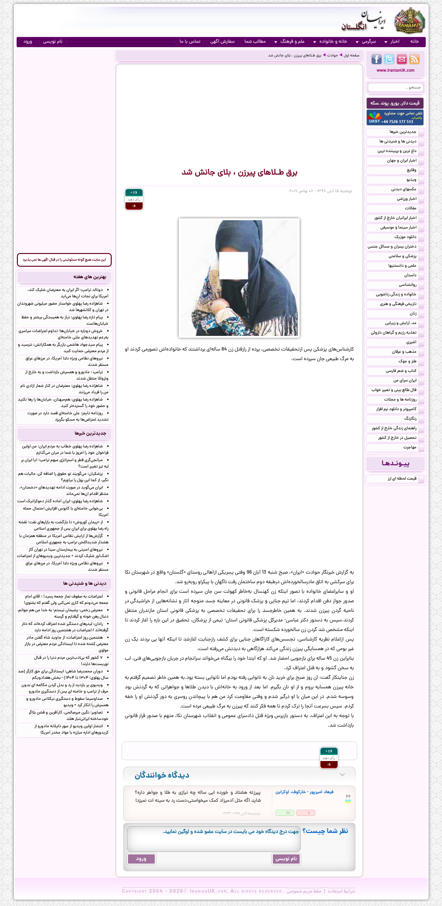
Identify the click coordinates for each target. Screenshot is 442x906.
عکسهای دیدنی (407, 189)
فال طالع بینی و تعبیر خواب (397, 390)
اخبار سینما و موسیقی (402, 228)
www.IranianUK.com (396, 71)
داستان (414, 275)
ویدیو (415, 180)
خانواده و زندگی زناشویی (400, 295)
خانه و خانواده (330, 42)
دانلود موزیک (409, 237)
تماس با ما (190, 42)
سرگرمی (366, 42)
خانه (414, 42)
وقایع (415, 170)
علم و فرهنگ (289, 42)
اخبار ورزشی (410, 199)
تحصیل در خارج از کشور (401, 438)
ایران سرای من (408, 381)
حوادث (332, 56)
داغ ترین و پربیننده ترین (401, 151)
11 (288, 812)
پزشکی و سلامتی (406, 256)
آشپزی (415, 342)
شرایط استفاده (341, 891)
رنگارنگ (414, 419)
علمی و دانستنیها (406, 266)
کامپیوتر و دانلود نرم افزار (400, 409)
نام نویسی (53, 42)
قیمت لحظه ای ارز (406, 479)
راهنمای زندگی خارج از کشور (398, 428)
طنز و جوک (411, 362)
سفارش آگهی (222, 42)
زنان (417, 314)
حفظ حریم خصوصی (304, 891)
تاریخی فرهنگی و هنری (402, 304)
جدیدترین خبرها (407, 132)
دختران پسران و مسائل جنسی (396, 247)
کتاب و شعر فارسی (405, 371)
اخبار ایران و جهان (405, 161)
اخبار (392, 42)
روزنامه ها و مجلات (404, 400)
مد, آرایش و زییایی (404, 323)
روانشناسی (411, 285)
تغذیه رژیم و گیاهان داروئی (397, 333)
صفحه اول (351, 56)
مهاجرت (413, 448)
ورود (27, 42)
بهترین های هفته (89, 277)
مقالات (414, 209)
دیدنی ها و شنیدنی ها (401, 142)
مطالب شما (255, 42)
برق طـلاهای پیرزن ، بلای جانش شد (294, 56)
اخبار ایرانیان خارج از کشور (399, 218)
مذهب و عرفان (408, 352)
